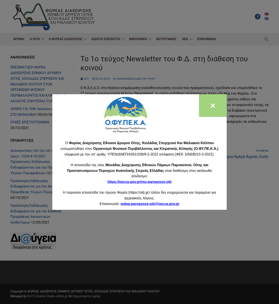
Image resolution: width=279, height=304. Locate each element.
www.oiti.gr (124, 116)
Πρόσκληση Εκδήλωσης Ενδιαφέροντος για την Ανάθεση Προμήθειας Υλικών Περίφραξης (36, 186)
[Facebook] (257, 16)
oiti (84, 78)
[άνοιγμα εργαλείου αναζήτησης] (266, 39)
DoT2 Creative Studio (41, 296)
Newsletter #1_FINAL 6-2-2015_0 (105, 138)
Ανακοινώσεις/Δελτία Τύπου (134, 78)
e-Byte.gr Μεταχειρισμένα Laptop (78, 296)
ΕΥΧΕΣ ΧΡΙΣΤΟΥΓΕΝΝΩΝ (29, 122)
